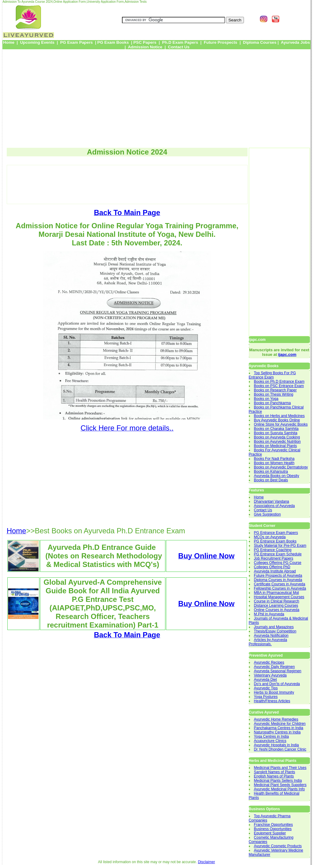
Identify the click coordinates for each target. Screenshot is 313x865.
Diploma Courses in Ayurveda (278, 580)
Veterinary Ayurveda (270, 675)
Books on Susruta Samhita (275, 433)
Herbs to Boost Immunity (274, 692)
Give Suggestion (267, 514)
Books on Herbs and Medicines (279, 416)
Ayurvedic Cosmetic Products (278, 846)
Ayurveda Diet (265, 679)
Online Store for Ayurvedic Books (281, 424)
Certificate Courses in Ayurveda (279, 584)
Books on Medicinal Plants (275, 446)
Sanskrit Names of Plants (274, 772)
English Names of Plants (274, 776)
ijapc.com (287, 354)
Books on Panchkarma (272, 403)
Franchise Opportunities (273, 824)
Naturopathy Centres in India (277, 732)
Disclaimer (206, 862)
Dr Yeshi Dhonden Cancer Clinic (280, 749)
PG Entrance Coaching (273, 550)
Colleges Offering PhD (272, 567)
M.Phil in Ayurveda (269, 614)
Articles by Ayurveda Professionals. (268, 642)
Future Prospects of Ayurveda (278, 575)
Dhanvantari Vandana (271, 501)
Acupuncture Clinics (270, 741)
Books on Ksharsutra (271, 471)
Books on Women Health (274, 463)
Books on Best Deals (271, 480)
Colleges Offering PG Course (277, 563)
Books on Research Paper (275, 390)
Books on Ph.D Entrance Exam (279, 381)
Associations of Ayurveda (274, 506)
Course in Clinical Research (276, 601)
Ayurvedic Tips (266, 688)
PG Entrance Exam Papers (276, 533)
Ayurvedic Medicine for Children (280, 723)
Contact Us (263, 510)
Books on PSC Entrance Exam (279, 386)
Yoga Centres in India (271, 736)
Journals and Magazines (274, 627)
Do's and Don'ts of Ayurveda (277, 684)
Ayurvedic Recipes (269, 662)
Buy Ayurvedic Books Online (277, 420)
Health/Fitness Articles (272, 701)
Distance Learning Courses (276, 605)
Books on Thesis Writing (273, 394)
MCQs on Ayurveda (270, 537)
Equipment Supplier (270, 833)
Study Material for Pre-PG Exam (280, 545)
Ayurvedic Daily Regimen (274, 667)
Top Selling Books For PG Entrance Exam (272, 375)
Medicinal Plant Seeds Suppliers (280, 785)
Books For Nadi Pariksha (274, 459)
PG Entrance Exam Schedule (278, 554)
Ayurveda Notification (271, 635)
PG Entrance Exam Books (275, 541)
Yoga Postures (266, 697)
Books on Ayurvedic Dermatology (281, 467)
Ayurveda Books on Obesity (276, 476)
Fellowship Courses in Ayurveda (280, 588)
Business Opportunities (273, 829)
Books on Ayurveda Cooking (277, 437)
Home (259, 497)
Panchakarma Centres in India (278, 728)
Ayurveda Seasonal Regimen (277, 671)
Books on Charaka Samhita (276, 429)
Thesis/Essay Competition (275, 631)
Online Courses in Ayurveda (277, 610)
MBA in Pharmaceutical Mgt (276, 593)
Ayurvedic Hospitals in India (276, 745)
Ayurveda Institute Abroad (275, 571)
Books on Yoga (266, 399)
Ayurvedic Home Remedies (276, 719)
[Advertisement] (156, 96)
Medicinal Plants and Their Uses (280, 768)
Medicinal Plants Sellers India (278, 780)
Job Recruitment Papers (273, 558)
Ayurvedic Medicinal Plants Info (279, 789)
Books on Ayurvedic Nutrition (277, 441)
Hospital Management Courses (279, 597)
